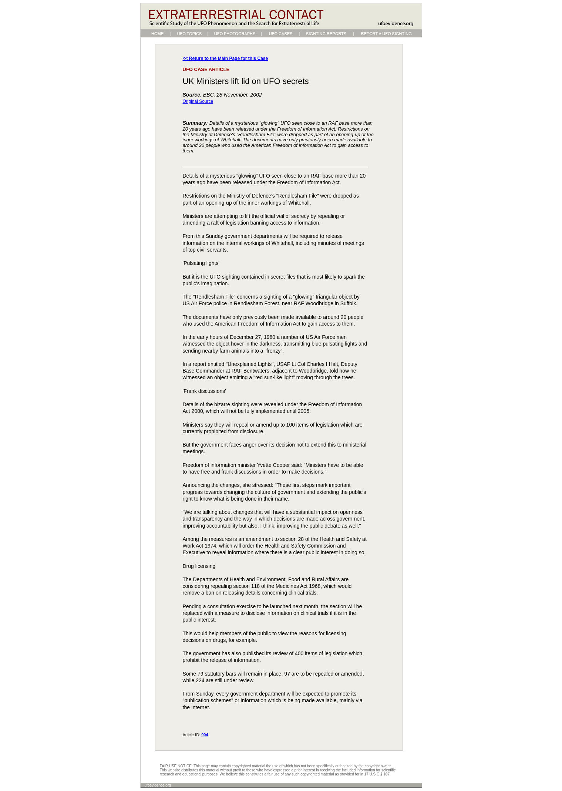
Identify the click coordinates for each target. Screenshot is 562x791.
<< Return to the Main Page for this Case (225, 58)
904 (204, 735)
